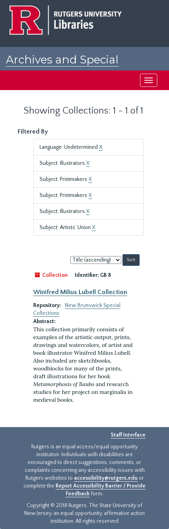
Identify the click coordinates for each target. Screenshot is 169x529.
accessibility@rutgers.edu (106, 478)
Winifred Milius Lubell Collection (80, 292)
